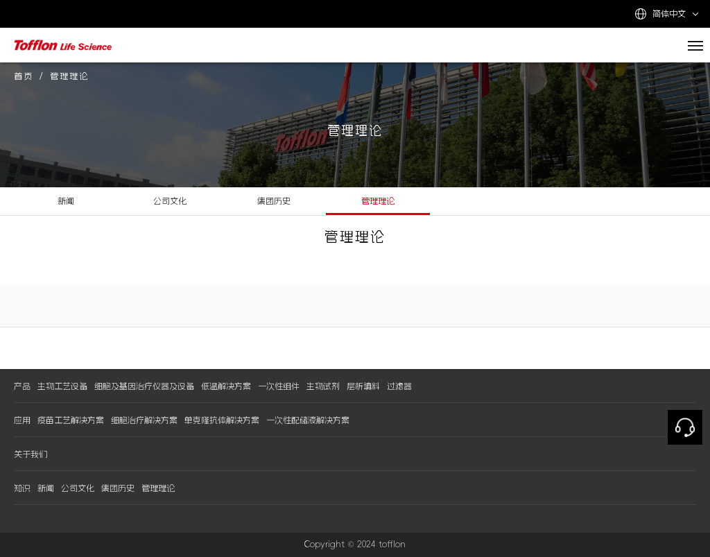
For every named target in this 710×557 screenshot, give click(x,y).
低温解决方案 (226, 386)
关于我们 (30, 454)
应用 (22, 420)
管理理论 (378, 201)
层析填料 (363, 386)
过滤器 (399, 386)
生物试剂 (323, 386)
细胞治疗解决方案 (144, 420)
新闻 (66, 201)
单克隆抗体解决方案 (221, 420)
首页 (23, 76)
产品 (22, 386)
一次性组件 (279, 386)
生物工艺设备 (62, 386)
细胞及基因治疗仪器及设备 (144, 386)
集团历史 (274, 201)
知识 (22, 488)
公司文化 (170, 201)
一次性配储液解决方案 (307, 420)
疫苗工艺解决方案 (70, 420)
